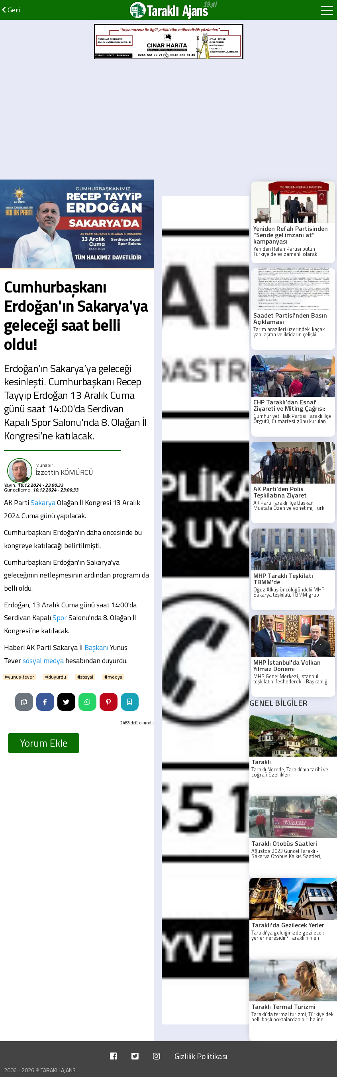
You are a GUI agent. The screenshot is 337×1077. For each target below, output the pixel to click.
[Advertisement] (168, 120)
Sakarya (43, 502)
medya (53, 660)
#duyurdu (55, 677)
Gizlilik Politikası (200, 1056)
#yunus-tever (19, 677)
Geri (11, 9)
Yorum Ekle (43, 743)
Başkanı (96, 647)
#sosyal (85, 677)
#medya (113, 677)
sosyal (32, 660)
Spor (60, 617)
